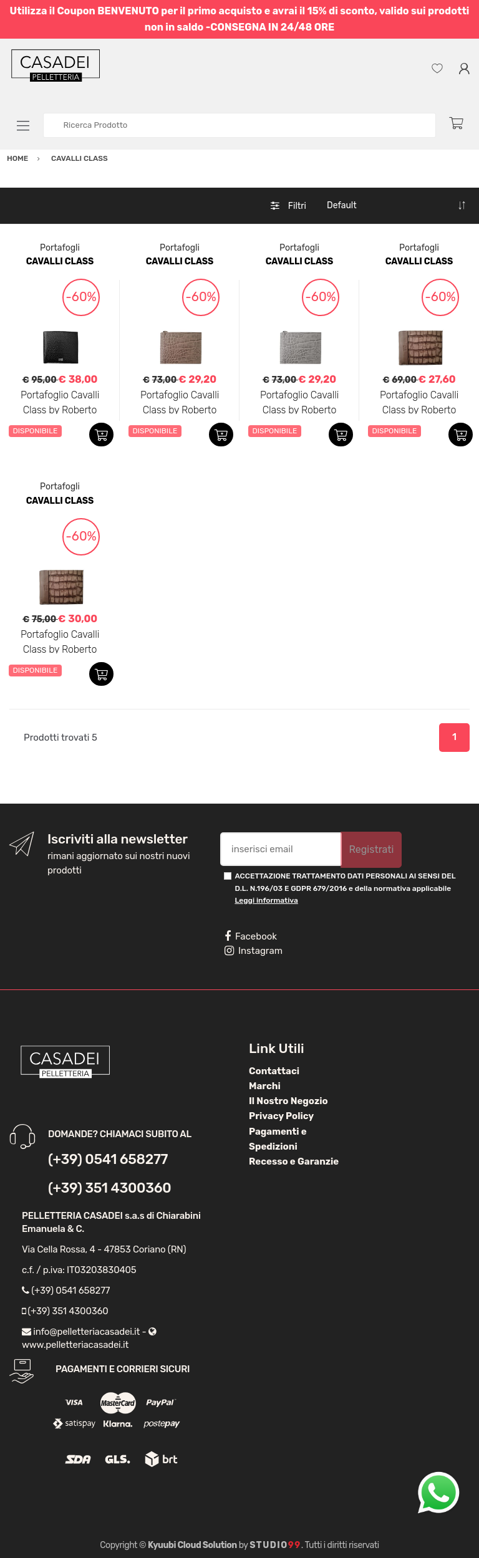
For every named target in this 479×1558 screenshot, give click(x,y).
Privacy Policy (281, 1116)
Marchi (265, 1086)
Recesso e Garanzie (294, 1161)
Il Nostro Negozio (288, 1101)
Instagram (254, 950)
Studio (275, 1545)
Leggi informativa (266, 900)
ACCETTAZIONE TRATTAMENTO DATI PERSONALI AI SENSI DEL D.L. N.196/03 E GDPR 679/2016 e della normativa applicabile (345, 888)
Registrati (371, 849)
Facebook (251, 936)
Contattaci (274, 1071)
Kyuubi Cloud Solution (192, 1545)
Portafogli (60, 248)
